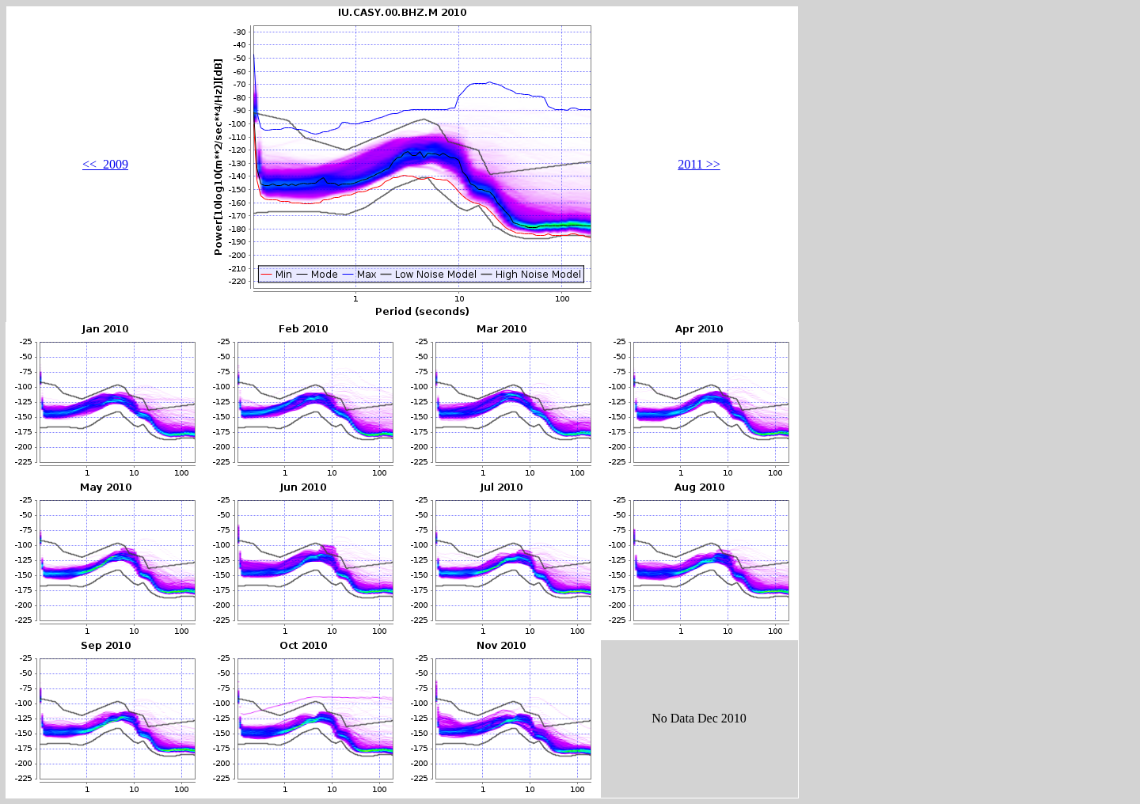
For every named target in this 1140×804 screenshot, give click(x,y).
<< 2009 (105, 164)
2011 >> (699, 164)
